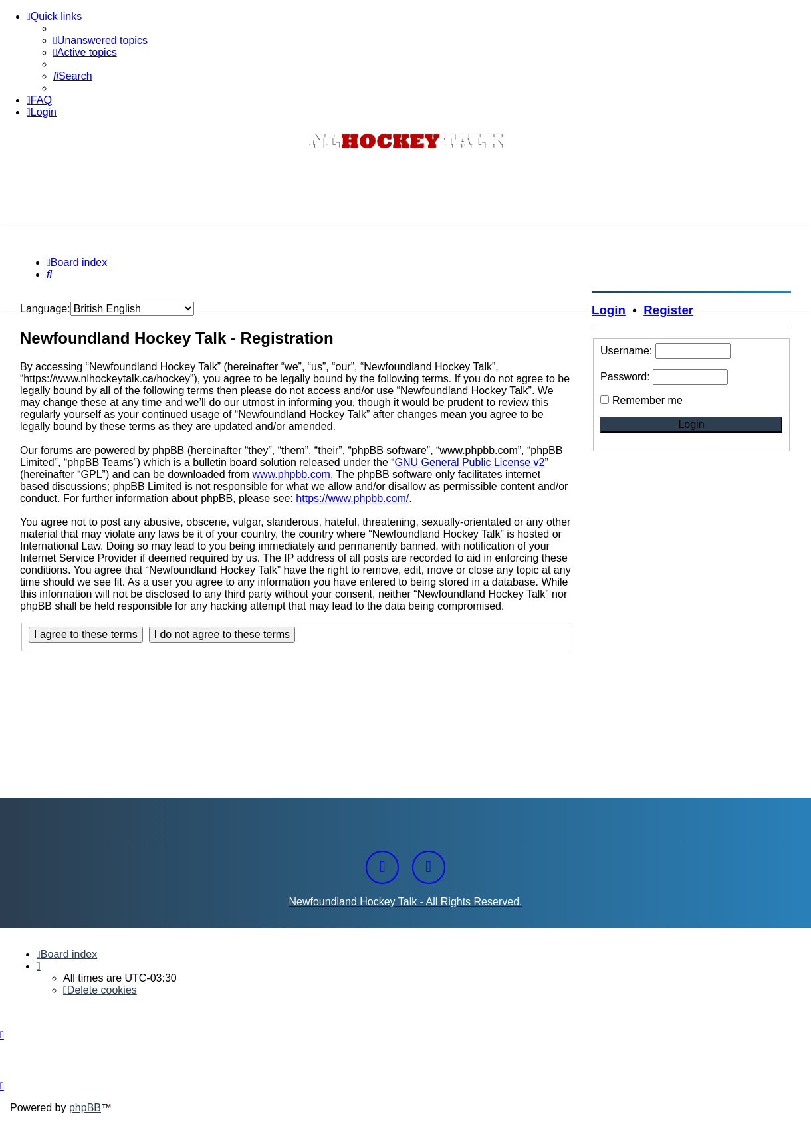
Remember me (647, 400)
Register (668, 310)
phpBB (85, 1107)
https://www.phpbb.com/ (352, 498)
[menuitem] (100, 40)
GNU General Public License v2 (470, 462)
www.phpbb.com (291, 474)
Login (609, 310)
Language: (45, 308)
